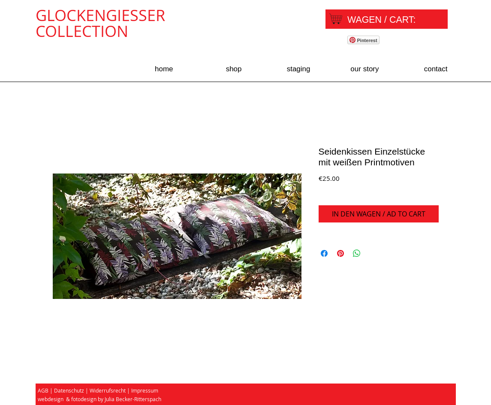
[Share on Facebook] (324, 253)
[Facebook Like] (420, 41)
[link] (388, 19)
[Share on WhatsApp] (357, 253)
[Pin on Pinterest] (340, 253)
